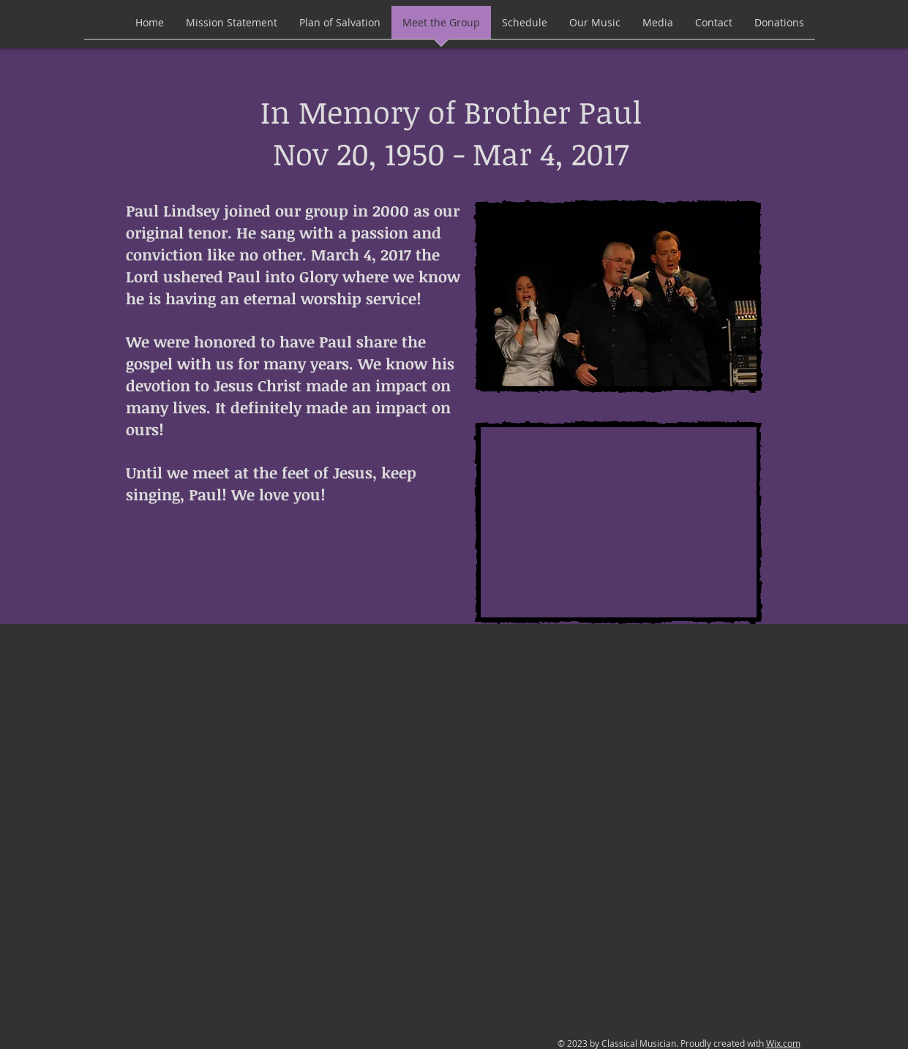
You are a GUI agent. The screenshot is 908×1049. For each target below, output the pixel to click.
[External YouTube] (618, 522)
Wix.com (783, 1043)
